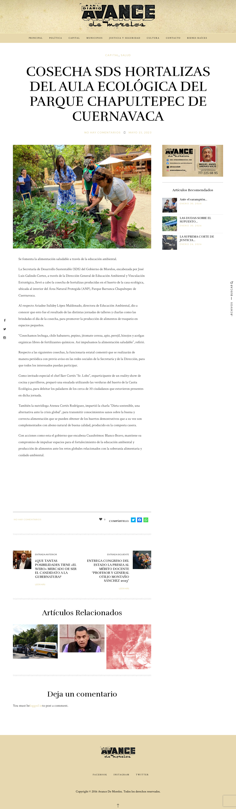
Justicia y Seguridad (124, 38)
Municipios (94, 38)
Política (55, 38)
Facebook (100, 774)
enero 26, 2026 (191, 244)
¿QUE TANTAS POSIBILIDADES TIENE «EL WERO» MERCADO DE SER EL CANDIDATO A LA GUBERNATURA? (56, 569)
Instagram (121, 774)
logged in (36, 705)
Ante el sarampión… (193, 199)
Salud (126, 55)
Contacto (173, 38)
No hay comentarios (102, 132)
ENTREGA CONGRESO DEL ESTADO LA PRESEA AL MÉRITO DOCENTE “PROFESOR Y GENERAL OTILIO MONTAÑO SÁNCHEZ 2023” (108, 571)
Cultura (153, 38)
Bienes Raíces (197, 38)
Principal (36, 38)
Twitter (142, 774)
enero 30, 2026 (191, 203)
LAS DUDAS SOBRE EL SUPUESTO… (195, 219)
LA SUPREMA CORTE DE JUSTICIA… (197, 238)
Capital (74, 38)
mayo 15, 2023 (140, 132)
